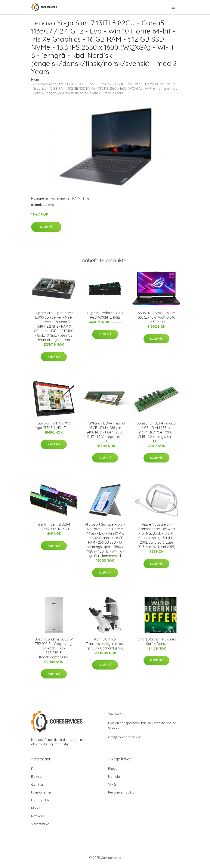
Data (34, 769)
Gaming (37, 784)
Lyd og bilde (40, 800)
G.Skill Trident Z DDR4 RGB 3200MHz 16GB (53, 526)
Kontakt (114, 777)
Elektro (36, 777)
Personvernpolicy (121, 792)
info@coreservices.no (124, 737)
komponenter (60, 198)
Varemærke (40, 824)
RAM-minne (80, 198)
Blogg (112, 769)
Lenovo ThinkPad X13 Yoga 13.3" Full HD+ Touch (53, 425)
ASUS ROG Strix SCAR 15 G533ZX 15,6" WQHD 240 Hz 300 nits (156, 317)
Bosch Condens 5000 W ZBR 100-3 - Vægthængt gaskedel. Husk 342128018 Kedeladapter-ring (54, 648)
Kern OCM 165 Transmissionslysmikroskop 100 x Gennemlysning (105, 643)
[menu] (174, 7)
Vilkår (112, 784)
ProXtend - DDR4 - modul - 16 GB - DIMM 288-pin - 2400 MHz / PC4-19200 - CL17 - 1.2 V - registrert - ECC (105, 432)
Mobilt (35, 808)
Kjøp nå (46, 227)
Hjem (35, 79)
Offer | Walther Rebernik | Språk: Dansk (156, 641)
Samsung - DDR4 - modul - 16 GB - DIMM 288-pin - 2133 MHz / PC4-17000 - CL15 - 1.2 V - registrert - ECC (156, 432)
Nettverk (37, 816)
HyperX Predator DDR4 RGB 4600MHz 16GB (105, 315)
